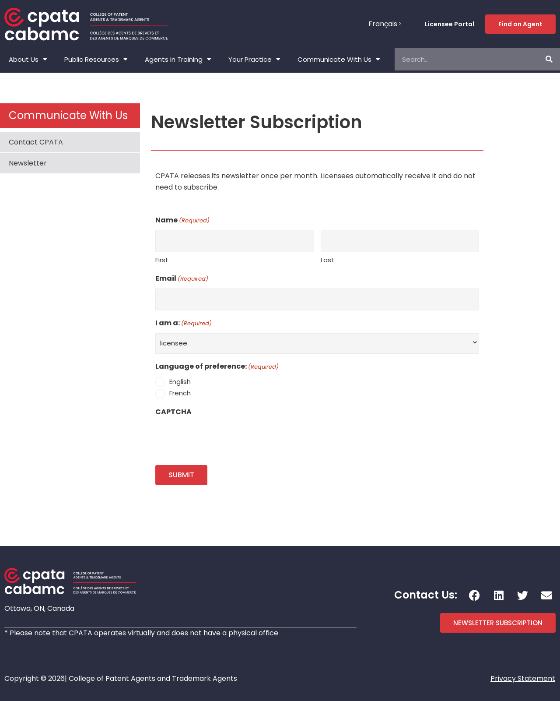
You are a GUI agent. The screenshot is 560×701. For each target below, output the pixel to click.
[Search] (549, 59)
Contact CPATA (36, 142)
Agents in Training (178, 59)
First (161, 259)
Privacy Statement (522, 678)
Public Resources (95, 59)
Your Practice (254, 59)
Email (181, 279)
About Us (28, 59)
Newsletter (28, 163)
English (180, 381)
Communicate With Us (339, 59)
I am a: (183, 323)
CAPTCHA (173, 412)
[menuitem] (384, 24)
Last (327, 259)
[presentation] (221, 438)
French (180, 393)
